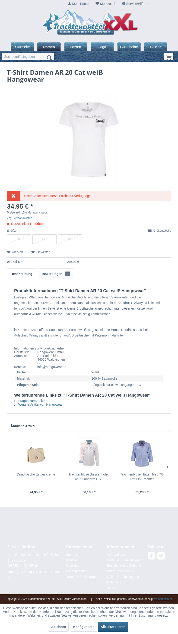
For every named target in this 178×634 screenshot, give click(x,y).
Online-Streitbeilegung (123, 577)
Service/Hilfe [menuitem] (133, 4)
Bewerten (41, 252)
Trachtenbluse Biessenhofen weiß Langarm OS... (89, 476)
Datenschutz (116, 582)
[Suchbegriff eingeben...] (28, 56)
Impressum (74, 554)
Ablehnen (58, 627)
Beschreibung (21, 274)
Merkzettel (107, 4)
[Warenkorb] (168, 56)
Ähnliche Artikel (23, 426)
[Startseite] (22, 46)
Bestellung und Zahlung (124, 565)
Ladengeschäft (76, 571)
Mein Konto (80, 4)
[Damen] (49, 46)
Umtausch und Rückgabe (125, 560)
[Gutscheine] (129, 46)
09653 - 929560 (22, 565)
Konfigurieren (84, 627)
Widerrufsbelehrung (121, 571)
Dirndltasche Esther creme (36, 474)
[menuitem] (78, 4)
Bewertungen (56, 274)
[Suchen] (49, 57)
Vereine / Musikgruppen (83, 577)
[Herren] (75, 46)
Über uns (72, 565)
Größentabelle (159, 230)
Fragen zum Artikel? (30, 401)
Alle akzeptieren (113, 627)
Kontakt (71, 560)
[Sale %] (155, 46)
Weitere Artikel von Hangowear (38, 404)
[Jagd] (102, 46)
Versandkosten (23, 218)
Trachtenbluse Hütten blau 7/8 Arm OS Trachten (142, 476)
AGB (110, 588)
